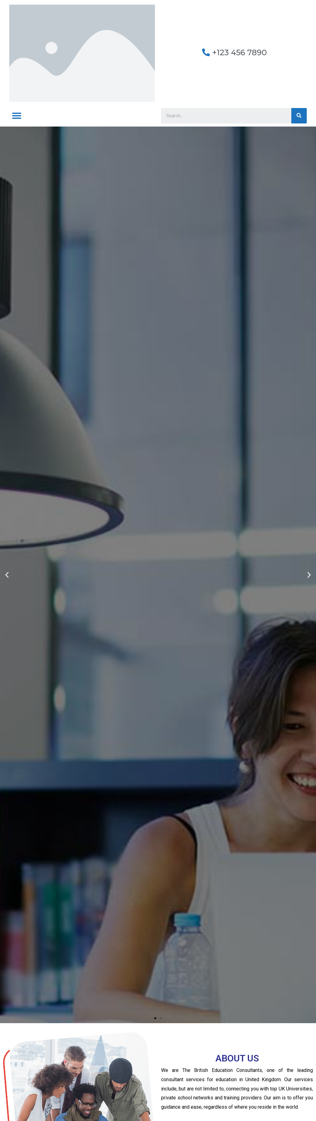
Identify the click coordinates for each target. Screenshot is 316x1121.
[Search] (299, 115)
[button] (16, 115)
